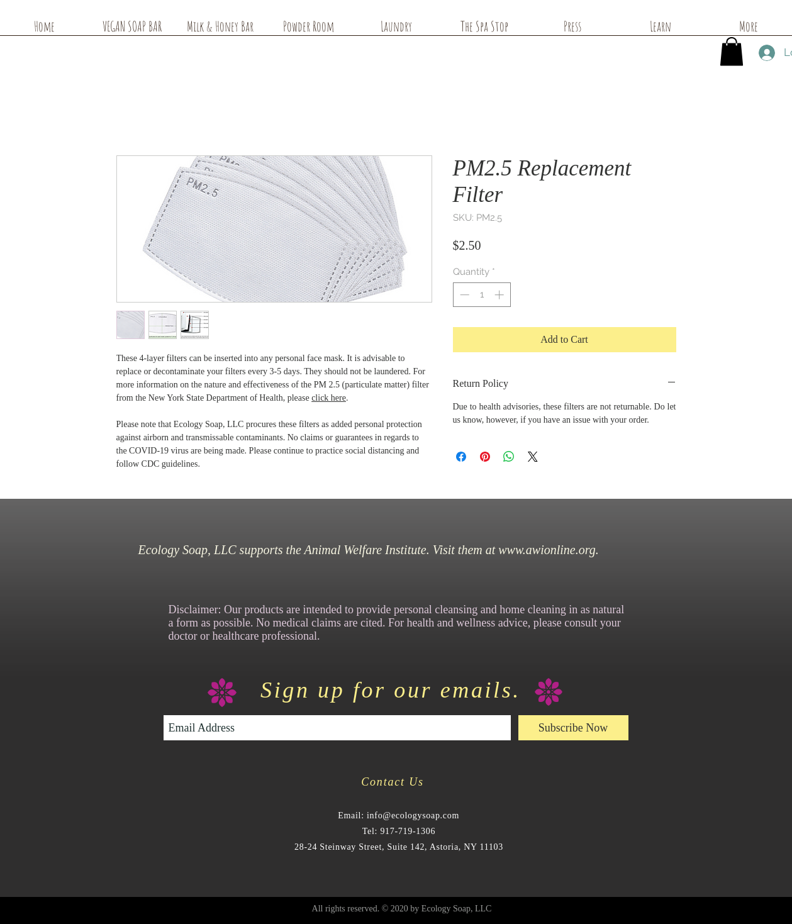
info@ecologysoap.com (413, 815)
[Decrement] (463, 294)
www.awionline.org (546, 550)
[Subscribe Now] (573, 727)
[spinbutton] (481, 294)
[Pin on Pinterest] (485, 456)
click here (328, 398)
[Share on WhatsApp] (508, 456)
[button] (732, 51)
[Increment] (500, 294)
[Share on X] (532, 456)
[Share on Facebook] (461, 456)
